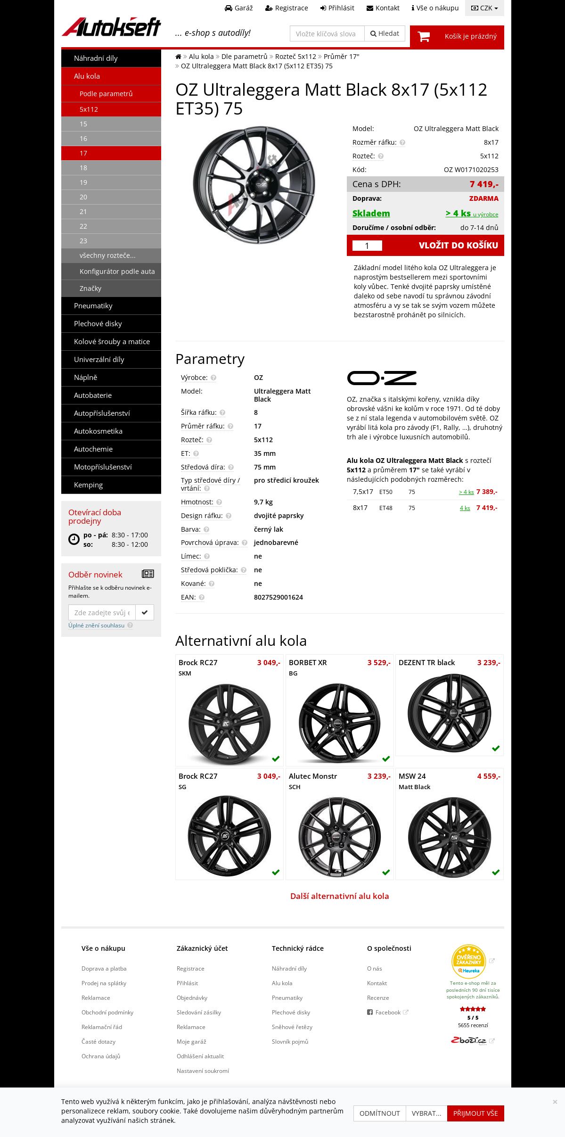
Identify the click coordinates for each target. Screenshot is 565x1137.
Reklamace (96, 997)
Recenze (378, 997)
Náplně (85, 377)
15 (83, 123)
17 (83, 152)
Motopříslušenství (103, 467)
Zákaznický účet (202, 948)
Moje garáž (191, 1041)
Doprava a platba (104, 968)
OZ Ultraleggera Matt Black (456, 128)
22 (83, 226)
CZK (484, 7)
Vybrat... (427, 1113)
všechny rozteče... (108, 255)
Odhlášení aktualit (200, 1056)
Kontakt (377, 983)
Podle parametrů (106, 93)
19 (83, 182)
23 (83, 240)
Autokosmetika (98, 431)
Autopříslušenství (102, 413)
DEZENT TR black (427, 662)
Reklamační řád (102, 1026)
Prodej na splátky (104, 983)
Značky (90, 288)
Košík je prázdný (471, 36)
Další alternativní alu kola (339, 895)
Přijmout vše (475, 1113)
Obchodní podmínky (107, 1012)
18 (83, 167)
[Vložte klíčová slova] (327, 33)
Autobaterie (93, 395)
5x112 (89, 109)
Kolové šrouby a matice (112, 341)
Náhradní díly (96, 58)
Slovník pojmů (290, 1041)
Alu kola (87, 76)
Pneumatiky (93, 306)
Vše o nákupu (103, 948)
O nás (374, 968)
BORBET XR (308, 667)
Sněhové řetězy (292, 1026)
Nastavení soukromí (203, 1070)
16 (83, 138)
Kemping (88, 485)
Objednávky (192, 997)
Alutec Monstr (313, 781)
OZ (258, 377)
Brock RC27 (198, 667)
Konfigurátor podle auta (117, 271)
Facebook (388, 1012)
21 (83, 211)
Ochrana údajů (101, 1056)
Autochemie (93, 449)
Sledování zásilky (199, 1012)
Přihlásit (187, 983)
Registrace (191, 968)
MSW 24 (414, 781)
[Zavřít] (555, 1102)
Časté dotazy (98, 1041)
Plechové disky (98, 324)
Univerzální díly (99, 359)
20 (83, 196)
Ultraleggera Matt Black (282, 395)
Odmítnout (380, 1113)
